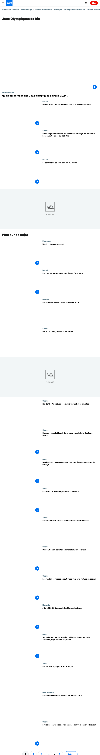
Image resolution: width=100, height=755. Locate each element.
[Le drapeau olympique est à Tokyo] (70, 676)
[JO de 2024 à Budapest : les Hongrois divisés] (70, 618)
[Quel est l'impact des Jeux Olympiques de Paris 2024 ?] (50, 95)
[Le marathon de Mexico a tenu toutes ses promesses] (70, 530)
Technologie (26, 9)
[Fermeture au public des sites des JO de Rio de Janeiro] (70, 114)
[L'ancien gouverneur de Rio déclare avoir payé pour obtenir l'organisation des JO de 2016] (70, 144)
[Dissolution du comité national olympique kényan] (70, 560)
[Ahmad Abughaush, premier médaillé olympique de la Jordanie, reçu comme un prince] (70, 647)
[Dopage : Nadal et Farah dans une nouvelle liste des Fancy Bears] (70, 443)
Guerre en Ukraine (10, 9)
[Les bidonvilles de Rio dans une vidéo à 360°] (70, 706)
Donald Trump (93, 9)
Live (94, 3)
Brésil (45, 101)
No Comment (48, 692)
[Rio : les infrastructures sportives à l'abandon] (70, 283)
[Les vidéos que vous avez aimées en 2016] (70, 312)
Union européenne (43, 9)
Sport (45, 130)
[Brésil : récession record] (70, 254)
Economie (47, 241)
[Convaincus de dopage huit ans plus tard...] (70, 501)
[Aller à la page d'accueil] (9, 3)
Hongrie (46, 605)
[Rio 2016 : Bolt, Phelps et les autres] (70, 342)
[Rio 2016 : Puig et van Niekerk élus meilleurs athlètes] (70, 414)
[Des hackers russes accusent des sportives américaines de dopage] (70, 472)
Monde (45, 299)
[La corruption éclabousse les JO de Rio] (70, 173)
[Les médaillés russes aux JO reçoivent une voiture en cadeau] (70, 589)
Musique (58, 9)
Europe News (8, 92)
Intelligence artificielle (74, 9)
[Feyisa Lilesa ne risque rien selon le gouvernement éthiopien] (70, 735)
